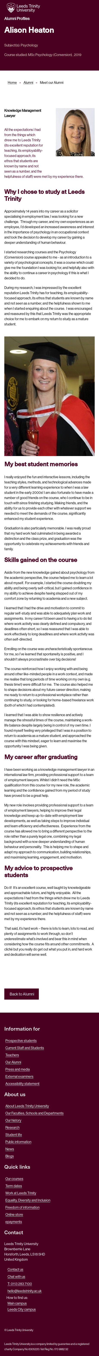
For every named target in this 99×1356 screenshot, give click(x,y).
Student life (13, 1135)
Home (12, 83)
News (9, 1149)
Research (12, 1127)
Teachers (12, 1055)
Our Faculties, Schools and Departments (34, 1113)
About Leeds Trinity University (27, 1106)
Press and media (17, 1069)
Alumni (28, 83)
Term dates (13, 1186)
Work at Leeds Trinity (20, 1193)
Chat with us (16, 1277)
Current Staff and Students (24, 1048)
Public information (18, 1142)
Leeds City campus (22, 1309)
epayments (13, 1222)
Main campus (17, 1303)
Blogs (9, 1156)
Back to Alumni (21, 994)
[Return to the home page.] (23, 8)
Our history (13, 1120)
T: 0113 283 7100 (20, 1284)
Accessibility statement (22, 1084)
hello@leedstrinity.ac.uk (25, 1291)
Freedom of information (22, 1207)
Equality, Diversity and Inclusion (27, 1200)
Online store (14, 1215)
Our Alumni (13, 1062)
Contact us (15, 1269)
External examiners (19, 1076)
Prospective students (21, 1041)
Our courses (14, 1179)
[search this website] (76, 7)
